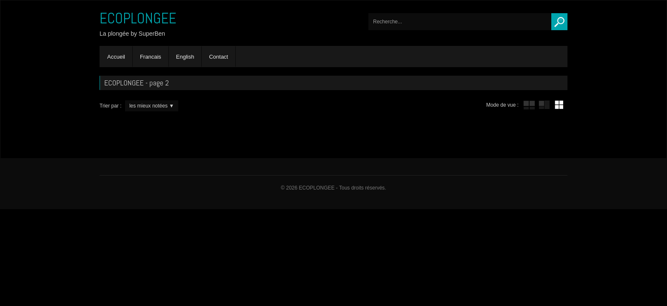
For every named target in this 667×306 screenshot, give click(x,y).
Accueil (116, 57)
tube (529, 105)
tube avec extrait (544, 105)
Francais (150, 57)
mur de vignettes (559, 105)
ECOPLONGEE (138, 18)
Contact (218, 57)
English (185, 57)
